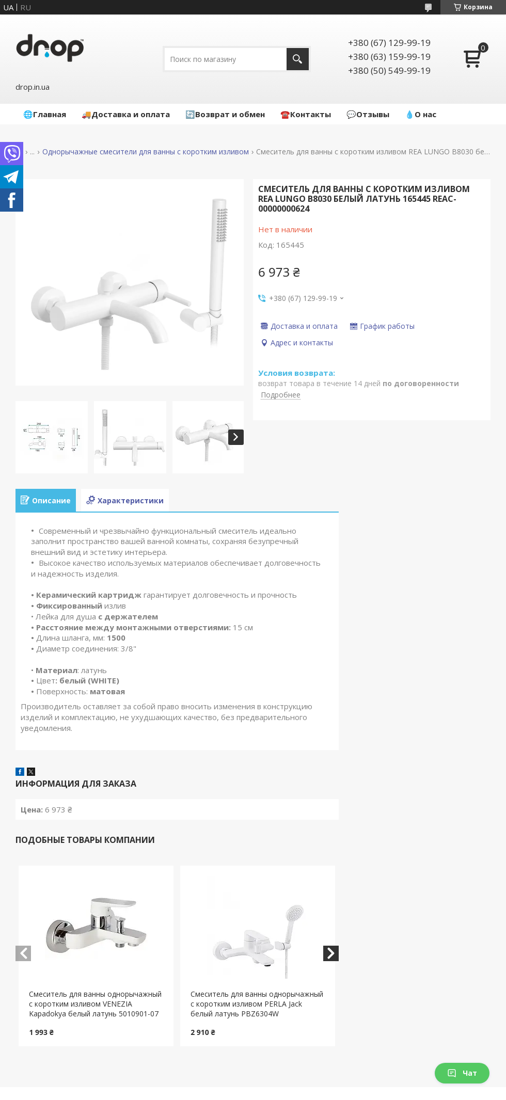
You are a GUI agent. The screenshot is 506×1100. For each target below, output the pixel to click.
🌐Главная (44, 114)
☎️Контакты (305, 114)
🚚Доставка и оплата (126, 114)
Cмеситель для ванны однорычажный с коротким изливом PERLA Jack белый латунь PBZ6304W (257, 1003)
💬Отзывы (367, 114)
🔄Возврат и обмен (225, 114)
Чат (462, 1073)
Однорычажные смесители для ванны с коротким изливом (145, 151)
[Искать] (298, 59)
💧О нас (420, 114)
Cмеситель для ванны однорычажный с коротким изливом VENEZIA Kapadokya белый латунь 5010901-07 (95, 1003)
